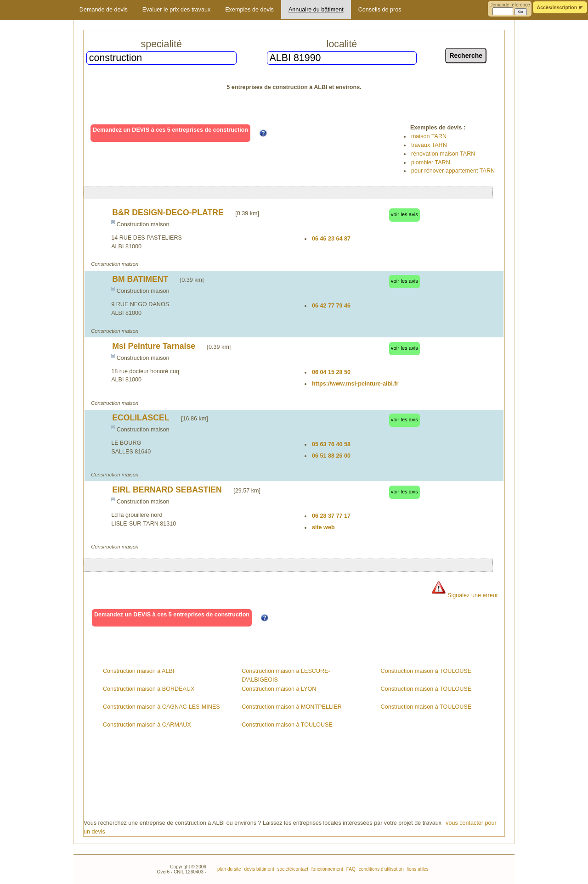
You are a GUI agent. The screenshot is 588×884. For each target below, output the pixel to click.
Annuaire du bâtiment (316, 9)
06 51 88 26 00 (331, 456)
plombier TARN (430, 162)
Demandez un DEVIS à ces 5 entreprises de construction (170, 130)
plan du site (229, 869)
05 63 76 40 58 (331, 444)
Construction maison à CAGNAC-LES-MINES (161, 707)
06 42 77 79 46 (331, 305)
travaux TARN (429, 145)
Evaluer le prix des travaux (176, 9)
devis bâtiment (258, 869)
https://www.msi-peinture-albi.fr (355, 383)
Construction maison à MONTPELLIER (292, 707)
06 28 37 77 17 (331, 516)
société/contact (292, 869)
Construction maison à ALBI (138, 671)
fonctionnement (326, 869)
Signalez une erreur (464, 595)
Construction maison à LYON (279, 689)
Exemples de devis (249, 9)
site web (323, 527)
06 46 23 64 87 (331, 238)
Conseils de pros (379, 9)
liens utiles (417, 869)
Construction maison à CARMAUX (147, 725)
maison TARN (429, 136)
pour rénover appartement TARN (453, 171)
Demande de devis (103, 9)
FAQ (350, 869)
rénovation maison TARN (443, 154)
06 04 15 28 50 (331, 372)
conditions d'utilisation (380, 869)
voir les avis (404, 214)
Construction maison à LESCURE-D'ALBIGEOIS (286, 675)
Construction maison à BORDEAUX (148, 689)
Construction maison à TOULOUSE (287, 725)
